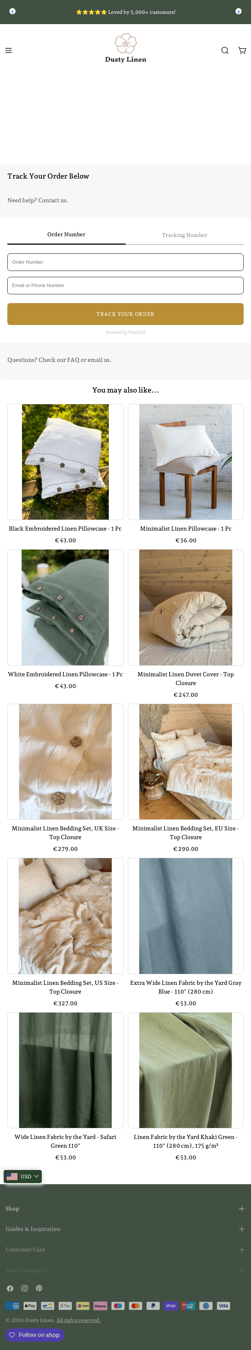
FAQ (73, 359)
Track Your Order (125, 314)
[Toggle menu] (8, 50)
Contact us (52, 200)
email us (99, 359)
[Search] (225, 50)
